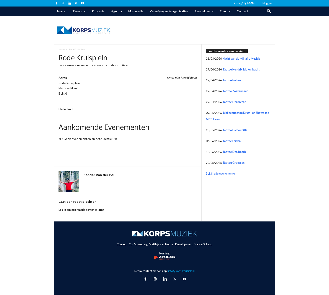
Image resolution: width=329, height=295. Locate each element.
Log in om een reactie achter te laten (81, 209)
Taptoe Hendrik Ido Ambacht (241, 69)
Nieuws (79, 11)
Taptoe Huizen (232, 80)
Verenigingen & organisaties (169, 11)
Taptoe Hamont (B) (235, 130)
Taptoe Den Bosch (234, 152)
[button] (269, 11)
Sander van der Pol (77, 65)
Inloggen (267, 3)
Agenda (116, 11)
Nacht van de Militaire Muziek (241, 58)
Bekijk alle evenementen (221, 173)
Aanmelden (204, 11)
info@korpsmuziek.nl (181, 271)
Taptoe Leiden (232, 141)
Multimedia (135, 11)
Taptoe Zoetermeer (235, 91)
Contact (242, 11)
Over (225, 11)
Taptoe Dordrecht (234, 102)
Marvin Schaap (203, 244)
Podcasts (98, 11)
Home (61, 11)
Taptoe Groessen (233, 162)
